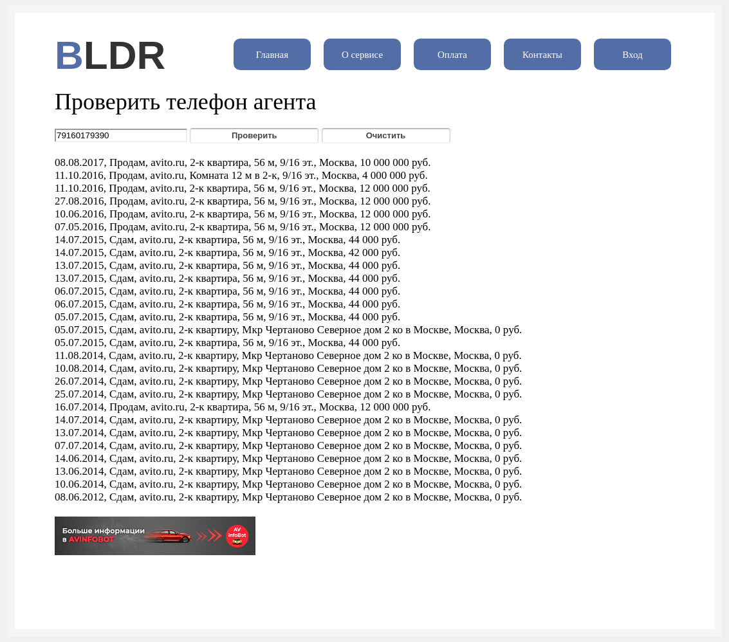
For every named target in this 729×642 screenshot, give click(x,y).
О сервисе (362, 55)
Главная (272, 55)
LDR (124, 55)
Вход (632, 55)
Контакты (542, 55)
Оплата (452, 55)
